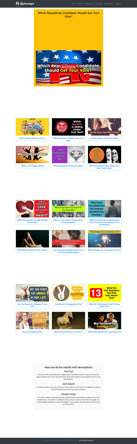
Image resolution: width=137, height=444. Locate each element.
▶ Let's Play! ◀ (68, 67)
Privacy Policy (48, 440)
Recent (80, 4)
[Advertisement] (68, 33)
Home (74, 4)
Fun (92, 4)
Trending (87, 4)
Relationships (108, 4)
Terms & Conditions (61, 440)
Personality (99, 4)
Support (117, 4)
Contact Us (73, 440)
